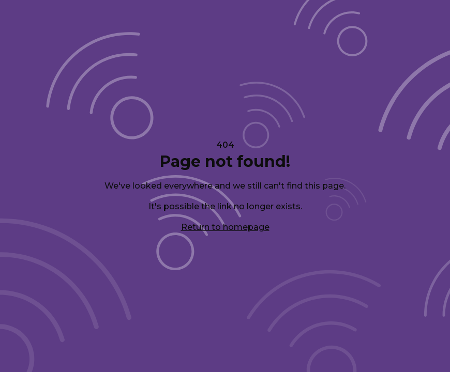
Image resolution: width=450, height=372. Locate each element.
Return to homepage (225, 227)
